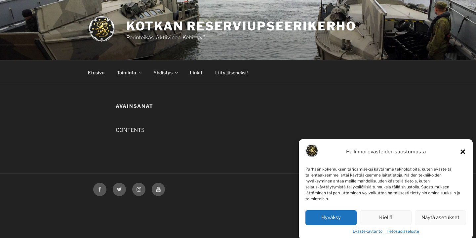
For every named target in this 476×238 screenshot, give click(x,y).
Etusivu (96, 72)
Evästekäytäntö (367, 233)
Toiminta (129, 72)
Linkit (196, 72)
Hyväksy (331, 220)
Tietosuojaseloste (402, 233)
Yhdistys (166, 72)
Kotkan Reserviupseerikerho (241, 26)
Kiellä (385, 220)
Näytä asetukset (440, 220)
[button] (462, 154)
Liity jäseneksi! (231, 72)
